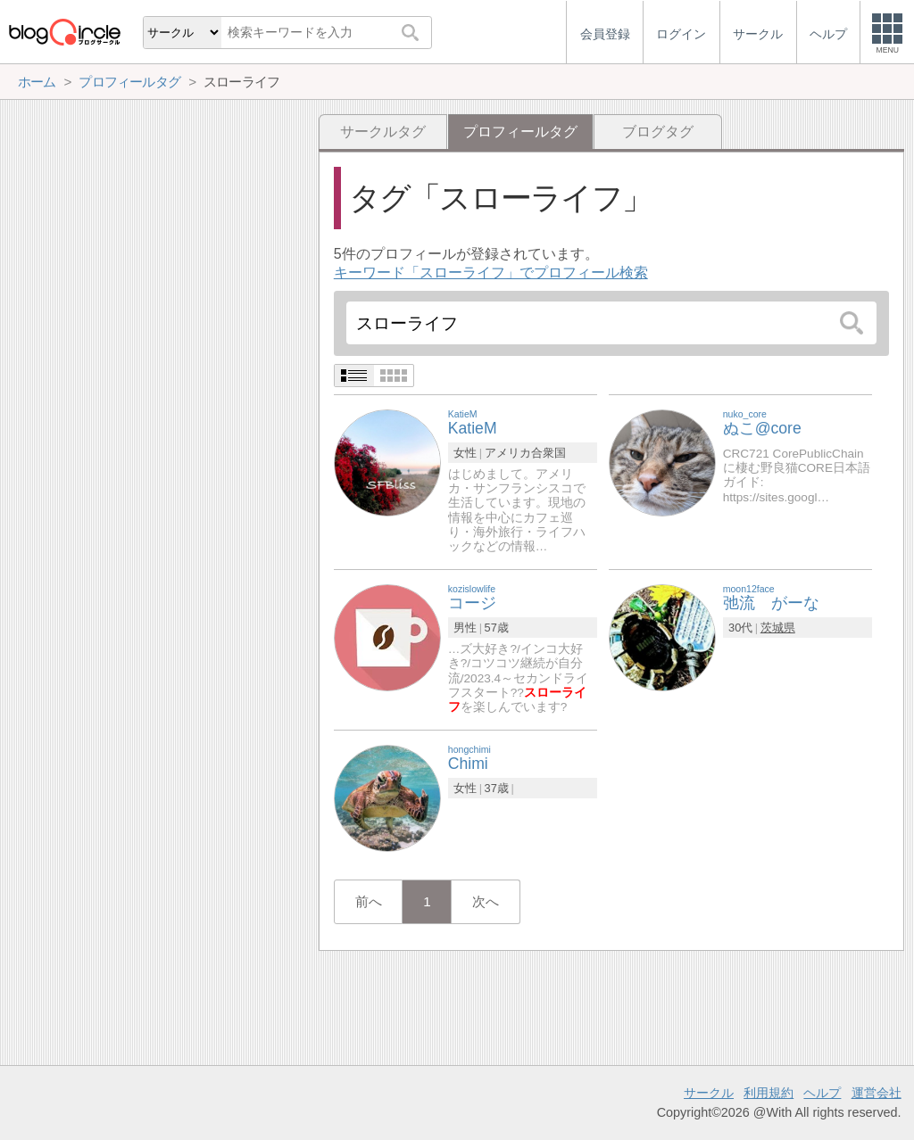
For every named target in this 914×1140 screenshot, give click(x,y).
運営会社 (877, 1093)
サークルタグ (383, 131)
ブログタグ (658, 131)
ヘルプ (822, 1093)
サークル (709, 1093)
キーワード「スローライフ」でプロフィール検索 (491, 272)
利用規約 (769, 1093)
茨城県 (777, 627)
